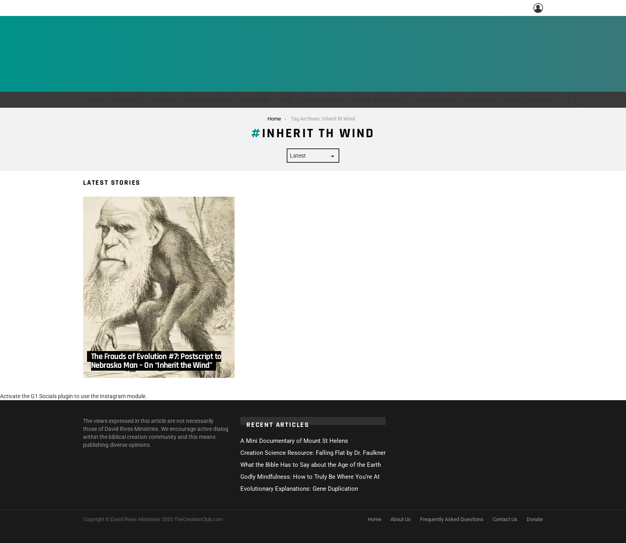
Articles (127, 99)
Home (95, 99)
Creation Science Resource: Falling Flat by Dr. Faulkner (313, 452)
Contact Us (505, 519)
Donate (535, 519)
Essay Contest (528, 99)
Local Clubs (321, 99)
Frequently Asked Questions (451, 519)
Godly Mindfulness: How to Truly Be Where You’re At (310, 476)
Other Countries (379, 99)
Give (285, 99)
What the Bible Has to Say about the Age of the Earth (310, 464)
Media (162, 99)
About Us (253, 99)
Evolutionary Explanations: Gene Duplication (299, 488)
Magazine (480, 99)
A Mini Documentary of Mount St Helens (294, 440)
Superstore (436, 99)
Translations (205, 99)
